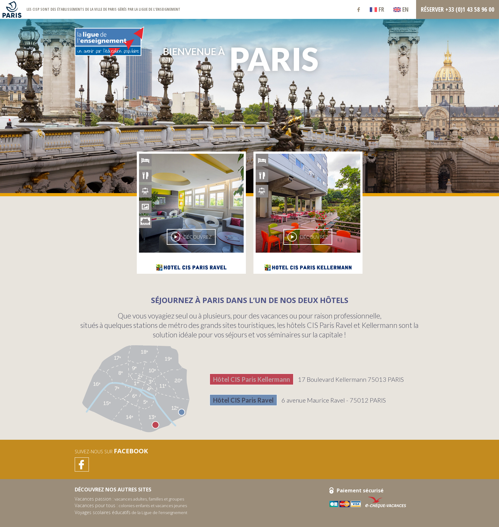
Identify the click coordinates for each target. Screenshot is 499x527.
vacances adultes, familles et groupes (129, 499)
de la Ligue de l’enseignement (131, 512)
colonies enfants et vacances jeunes (131, 505)
